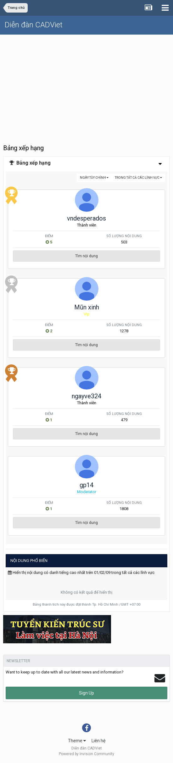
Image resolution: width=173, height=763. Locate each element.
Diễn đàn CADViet (34, 24)
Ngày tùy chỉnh (94, 177)
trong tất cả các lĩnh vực (138, 177)
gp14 (86, 485)
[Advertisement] (86, 82)
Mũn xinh (86, 307)
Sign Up (86, 692)
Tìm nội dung (86, 256)
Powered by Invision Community (86, 754)
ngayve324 (86, 396)
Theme (77, 740)
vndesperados (86, 218)
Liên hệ (98, 740)
